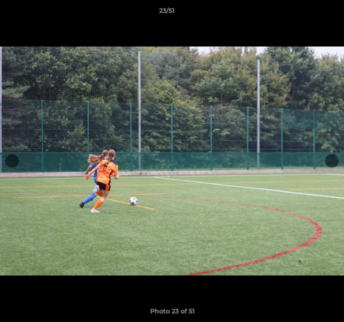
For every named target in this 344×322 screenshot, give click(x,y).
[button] (311, 13)
